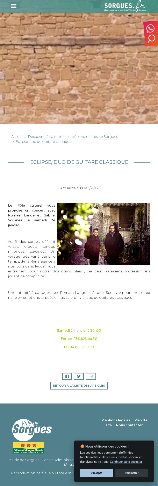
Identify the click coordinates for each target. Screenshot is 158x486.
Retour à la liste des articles (79, 385)
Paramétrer (131, 472)
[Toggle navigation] (14, 6)
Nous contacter (129, 425)
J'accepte (96, 472)
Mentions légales (115, 420)
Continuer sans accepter (126, 462)
